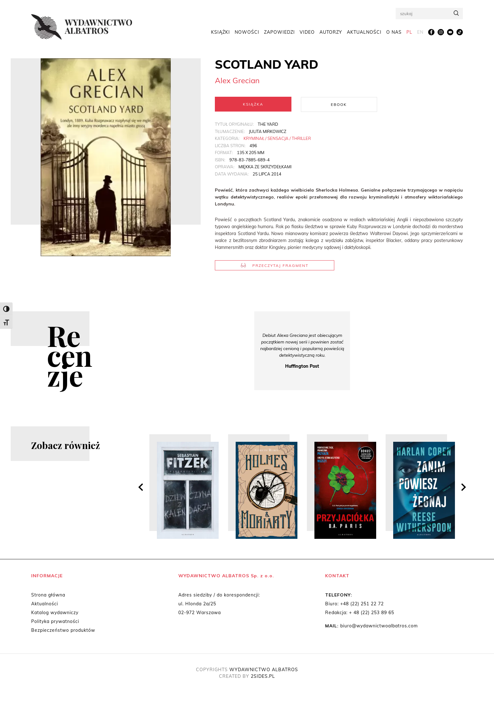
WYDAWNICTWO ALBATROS (263, 669)
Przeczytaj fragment (274, 265)
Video (307, 32)
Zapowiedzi (279, 32)
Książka (253, 104)
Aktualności (364, 32)
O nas (394, 32)
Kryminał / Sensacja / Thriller (277, 138)
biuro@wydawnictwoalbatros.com (379, 625)
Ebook (339, 104)
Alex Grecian (237, 80)
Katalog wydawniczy (54, 612)
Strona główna (48, 594)
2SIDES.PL (263, 676)
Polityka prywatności (55, 621)
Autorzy (330, 32)
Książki (220, 32)
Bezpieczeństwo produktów (63, 630)
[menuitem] (409, 32)
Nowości (247, 32)
